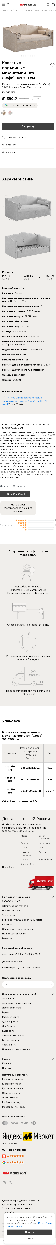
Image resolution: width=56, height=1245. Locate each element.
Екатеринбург (28, 864)
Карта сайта (8, 1031)
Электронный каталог (13, 1035)
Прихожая (7, 1068)
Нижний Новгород (26, 853)
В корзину (28, 126)
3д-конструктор (10, 1021)
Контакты (7, 924)
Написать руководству (14, 933)
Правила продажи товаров (16, 1049)
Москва (25, 836)
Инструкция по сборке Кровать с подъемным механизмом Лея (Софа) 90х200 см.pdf (25, 401)
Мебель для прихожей (13, 1107)
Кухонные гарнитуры (13, 1088)
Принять (29, 1232)
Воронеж (25, 843)
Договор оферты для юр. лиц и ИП (19, 1204)
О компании (8, 998)
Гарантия (7, 1012)
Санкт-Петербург (44, 837)
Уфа (41, 847)
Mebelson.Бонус (10, 1017)
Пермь (24, 859)
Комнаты (6, 1063)
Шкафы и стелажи (11, 1083)
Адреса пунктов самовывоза (16, 1003)
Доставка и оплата (11, 1007)
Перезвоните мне (11, 910)
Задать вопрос (9, 915)
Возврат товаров (10, 1040)
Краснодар (44, 843)
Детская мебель (10, 1097)
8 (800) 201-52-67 (24, 831)
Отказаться (29, 1238)
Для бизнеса (8, 1026)
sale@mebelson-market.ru (15, 906)
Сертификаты (9, 1044)
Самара (25, 847)
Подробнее (8, 867)
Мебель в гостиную (12, 1102)
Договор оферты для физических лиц (20, 1200)
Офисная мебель (11, 1093)
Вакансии (7, 938)
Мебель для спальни (12, 1079)
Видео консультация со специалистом (22, 920)
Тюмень (42, 852)
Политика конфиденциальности (17, 1208)
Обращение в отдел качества (17, 929)
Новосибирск (45, 859)
